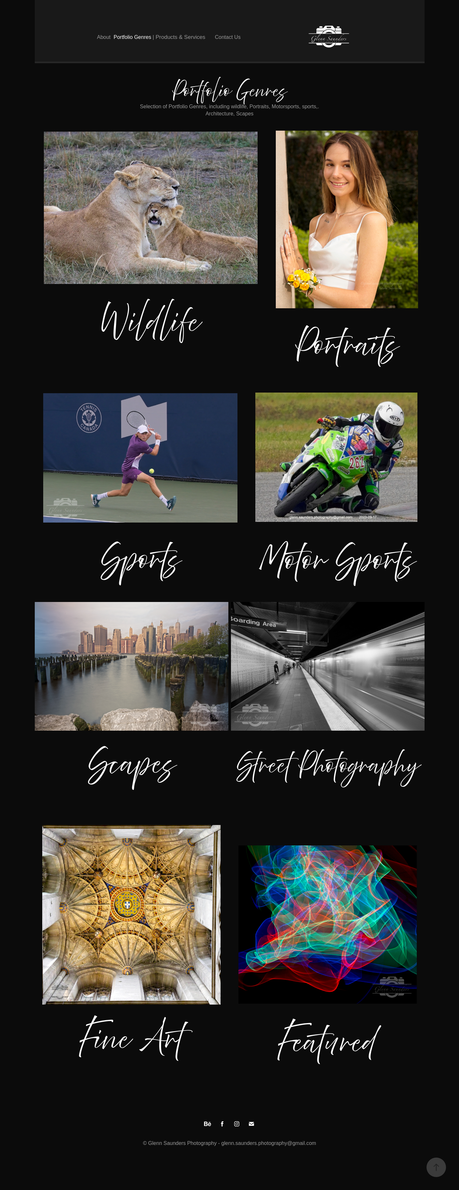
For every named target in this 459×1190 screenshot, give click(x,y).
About (104, 37)
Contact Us (227, 37)
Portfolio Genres (132, 37)
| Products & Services (179, 37)
